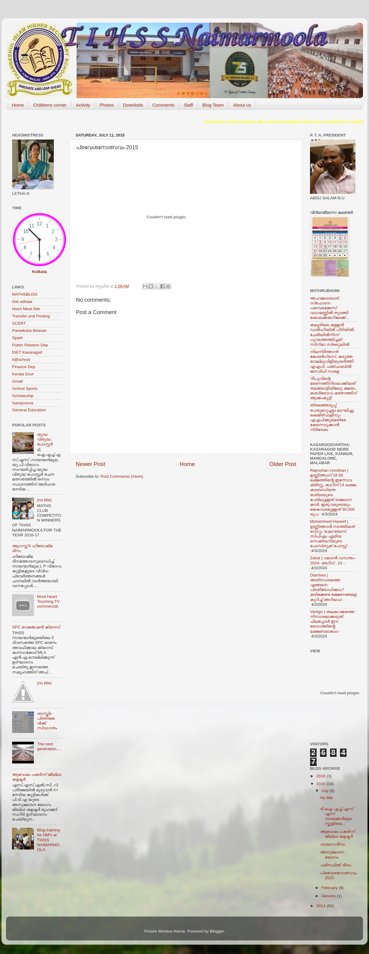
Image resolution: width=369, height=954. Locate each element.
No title (326, 797)
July (325, 791)
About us (242, 105)
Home (18, 105)
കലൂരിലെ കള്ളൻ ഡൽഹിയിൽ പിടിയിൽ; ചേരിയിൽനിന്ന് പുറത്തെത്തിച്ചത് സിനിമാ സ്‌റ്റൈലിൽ (332, 335)
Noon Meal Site (26, 309)
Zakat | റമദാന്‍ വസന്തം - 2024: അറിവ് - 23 (333, 560)
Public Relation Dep (30, 345)
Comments (163, 105)
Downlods (133, 105)
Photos (107, 105)
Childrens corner (50, 105)
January (329, 896)
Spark (17, 338)
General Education (29, 410)
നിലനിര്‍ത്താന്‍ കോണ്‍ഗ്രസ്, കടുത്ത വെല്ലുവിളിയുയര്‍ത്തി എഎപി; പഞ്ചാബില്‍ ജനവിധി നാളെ (332, 361)
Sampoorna (22, 403)
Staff (188, 105)
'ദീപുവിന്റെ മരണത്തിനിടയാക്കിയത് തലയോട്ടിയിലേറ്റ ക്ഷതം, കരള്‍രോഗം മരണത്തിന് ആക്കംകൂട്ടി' (333, 388)
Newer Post (90, 464)
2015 (321, 784)
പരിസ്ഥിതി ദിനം (335, 865)
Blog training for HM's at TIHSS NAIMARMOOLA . (48, 840)
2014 (321, 906)
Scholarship (23, 395)
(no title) (44, 500)
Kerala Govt (23, 374)
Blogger (217, 931)
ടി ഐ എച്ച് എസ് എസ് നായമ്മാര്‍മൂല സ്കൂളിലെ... (336, 816)
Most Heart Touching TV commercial (48, 601)
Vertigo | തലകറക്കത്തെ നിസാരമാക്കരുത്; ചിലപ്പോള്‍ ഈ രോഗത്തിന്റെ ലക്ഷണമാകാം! (332, 621)
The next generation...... (49, 749)
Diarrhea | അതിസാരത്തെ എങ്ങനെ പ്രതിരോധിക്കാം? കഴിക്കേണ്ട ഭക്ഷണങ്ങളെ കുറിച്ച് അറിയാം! (333, 587)
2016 (321, 776)
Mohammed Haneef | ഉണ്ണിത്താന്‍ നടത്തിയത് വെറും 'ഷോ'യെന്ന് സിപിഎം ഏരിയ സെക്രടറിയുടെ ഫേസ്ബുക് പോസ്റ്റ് (332, 533)
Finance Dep (23, 367)
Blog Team (213, 105)
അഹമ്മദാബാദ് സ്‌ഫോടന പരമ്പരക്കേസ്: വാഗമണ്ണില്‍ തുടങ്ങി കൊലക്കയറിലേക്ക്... (329, 308)
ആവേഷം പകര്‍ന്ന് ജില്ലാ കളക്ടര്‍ (337, 834)
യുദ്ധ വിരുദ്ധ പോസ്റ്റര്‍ (45, 439)
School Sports (25, 388)
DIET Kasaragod (27, 352)
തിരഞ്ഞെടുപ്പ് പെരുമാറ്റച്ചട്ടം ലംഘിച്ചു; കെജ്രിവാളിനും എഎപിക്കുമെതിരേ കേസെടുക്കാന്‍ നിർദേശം (332, 417)
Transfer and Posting (31, 316)
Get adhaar (22, 301)
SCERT (19, 323)
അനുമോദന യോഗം (332, 854)
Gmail (17, 381)
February (330, 887)
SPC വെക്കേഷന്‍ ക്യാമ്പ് (36, 627)
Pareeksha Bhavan (29, 330)
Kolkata (39, 271)
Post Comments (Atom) (122, 476)
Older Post (282, 464)
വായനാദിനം (332, 844)
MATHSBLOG (25, 294)
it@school (21, 359)
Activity (83, 105)
